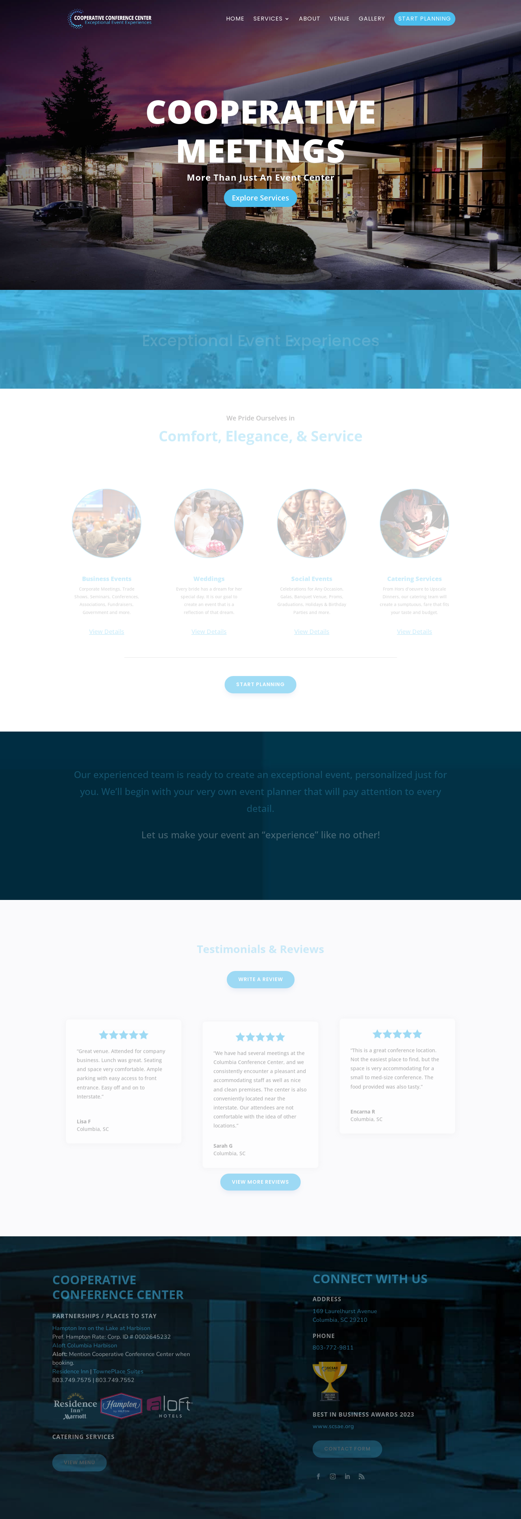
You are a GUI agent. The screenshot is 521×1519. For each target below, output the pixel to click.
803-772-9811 (333, 1348)
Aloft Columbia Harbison (84, 1346)
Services (268, 19)
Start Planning (424, 18)
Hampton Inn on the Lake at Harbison (101, 1328)
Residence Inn (70, 1372)
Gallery (372, 19)
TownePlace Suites (118, 1372)
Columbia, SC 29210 (340, 1320)
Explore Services (260, 199)
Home (235, 19)
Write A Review (260, 979)
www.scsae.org (333, 1426)
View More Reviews (260, 1181)
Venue (340, 19)
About (310, 19)
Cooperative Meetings (260, 132)
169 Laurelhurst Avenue (345, 1311)
